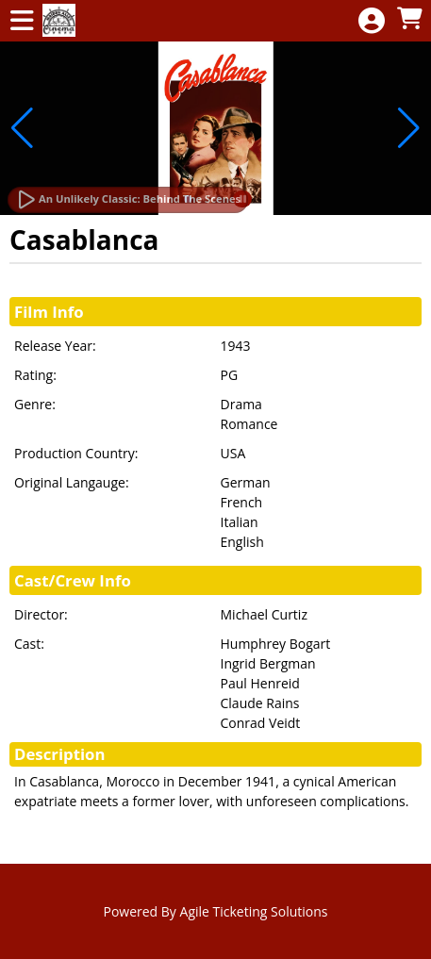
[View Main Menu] (22, 21)
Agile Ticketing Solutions (254, 911)
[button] (22, 128)
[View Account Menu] (372, 21)
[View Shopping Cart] (409, 19)
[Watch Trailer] (128, 200)
